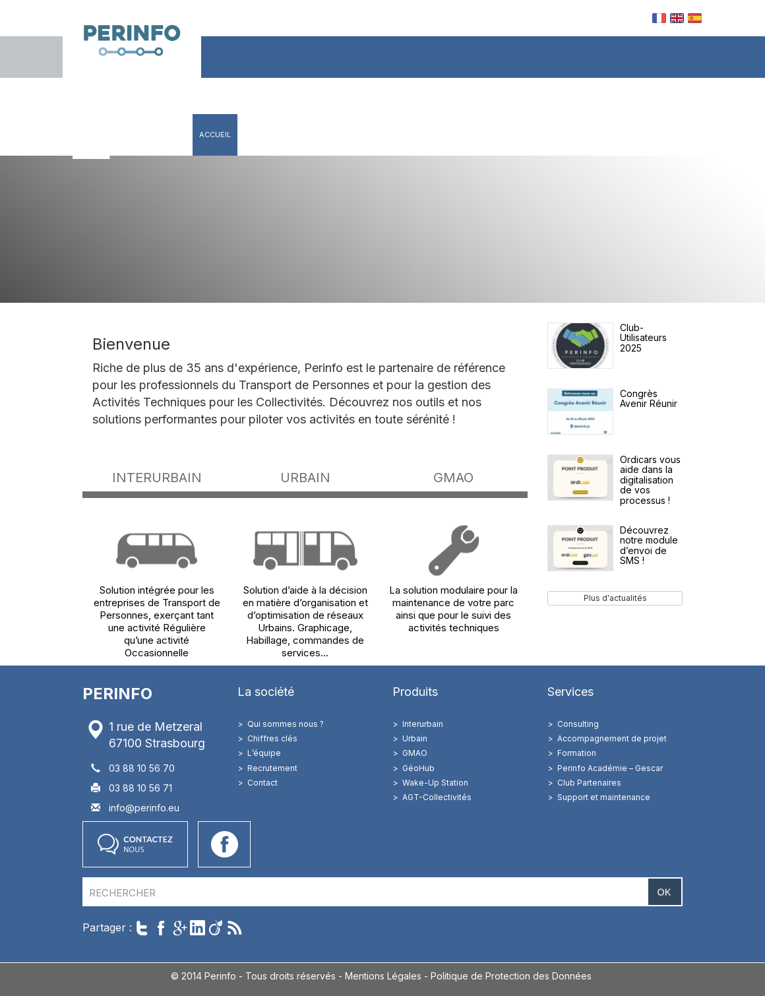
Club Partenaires (589, 783)
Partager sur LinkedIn (197, 927)
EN (677, 18)
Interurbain (422, 724)
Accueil (215, 134)
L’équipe (264, 753)
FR (659, 18)
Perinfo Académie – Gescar (610, 768)
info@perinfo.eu (144, 807)
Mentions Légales (383, 975)
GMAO (414, 753)
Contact (601, 134)
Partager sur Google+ (179, 927)
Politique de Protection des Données (511, 975)
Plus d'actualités (615, 598)
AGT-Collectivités (437, 797)
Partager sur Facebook (160, 927)
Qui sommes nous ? (285, 724)
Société (264, 134)
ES (695, 18)
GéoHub (418, 768)
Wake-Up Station (435, 783)
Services (480, 134)
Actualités (543, 134)
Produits (321, 134)
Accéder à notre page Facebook (224, 844)
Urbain (414, 738)
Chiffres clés (272, 738)
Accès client (669, 134)
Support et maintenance (603, 797)
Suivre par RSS (234, 927)
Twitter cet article (142, 927)
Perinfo (132, 39)
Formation (576, 753)
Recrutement (272, 768)
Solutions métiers (400, 134)
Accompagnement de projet (612, 738)
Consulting (578, 724)
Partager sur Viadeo (216, 927)
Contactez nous (135, 844)
